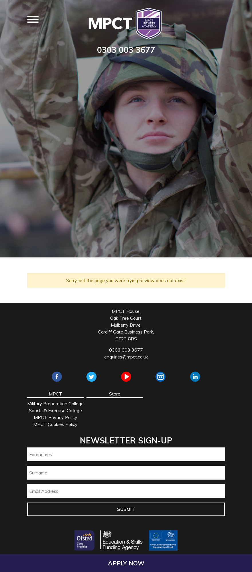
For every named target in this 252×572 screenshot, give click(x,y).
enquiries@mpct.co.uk (126, 357)
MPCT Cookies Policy (55, 424)
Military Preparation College (55, 403)
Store (114, 394)
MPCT (55, 394)
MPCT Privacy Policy (55, 417)
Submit (126, 509)
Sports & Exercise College (55, 410)
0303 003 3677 (126, 50)
